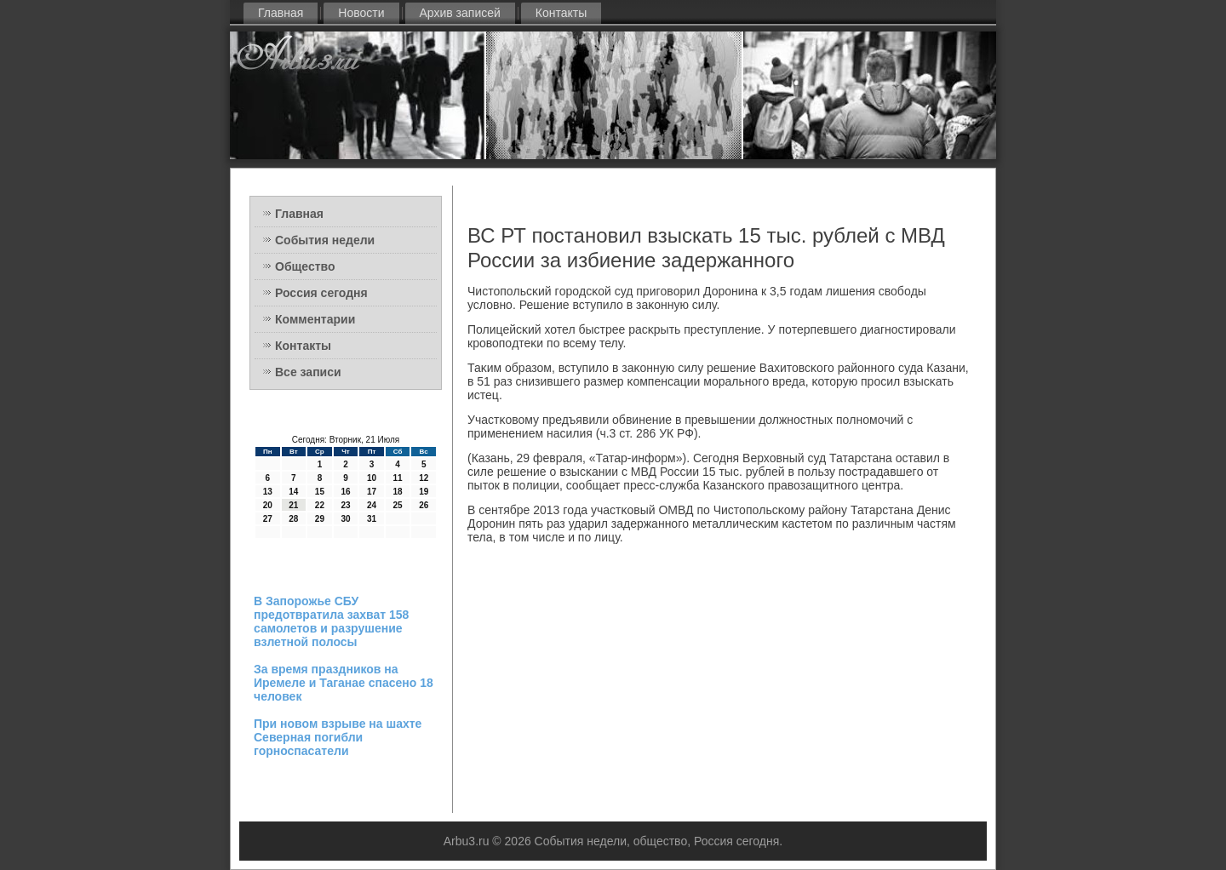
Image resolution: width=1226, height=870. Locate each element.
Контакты (561, 13)
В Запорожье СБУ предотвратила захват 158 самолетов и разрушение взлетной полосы (331, 621)
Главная (280, 13)
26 (423, 505)
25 (398, 505)
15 (319, 491)
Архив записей (460, 13)
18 (398, 491)
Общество (305, 266)
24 (371, 505)
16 (345, 491)
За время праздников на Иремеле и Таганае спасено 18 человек (343, 682)
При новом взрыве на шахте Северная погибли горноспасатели (337, 737)
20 (267, 505)
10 (371, 478)
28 (293, 519)
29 (319, 519)
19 (423, 491)
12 (423, 478)
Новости (361, 13)
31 (371, 519)
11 (398, 478)
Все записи (308, 372)
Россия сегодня (321, 293)
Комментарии (315, 319)
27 (267, 519)
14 (293, 491)
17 (371, 491)
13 (267, 491)
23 (345, 505)
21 (293, 505)
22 (319, 505)
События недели (325, 240)
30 (345, 519)
